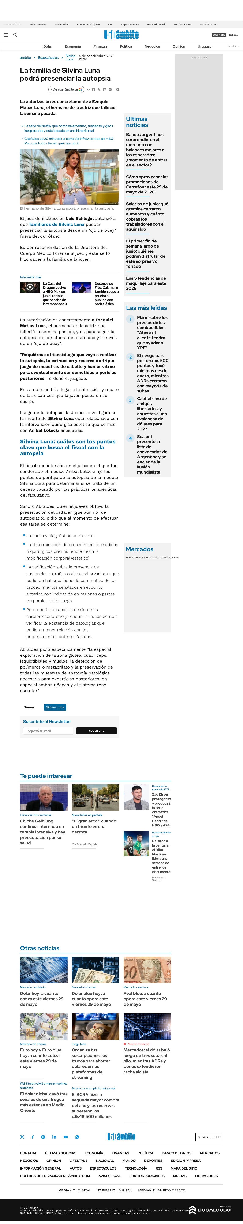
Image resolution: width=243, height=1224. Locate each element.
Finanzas (100, 46)
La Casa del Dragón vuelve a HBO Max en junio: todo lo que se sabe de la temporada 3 (55, 293)
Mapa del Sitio (184, 1168)
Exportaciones (130, 24)
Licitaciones (206, 1176)
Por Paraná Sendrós (158, 879)
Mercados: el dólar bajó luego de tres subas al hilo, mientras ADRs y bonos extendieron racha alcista (147, 1061)
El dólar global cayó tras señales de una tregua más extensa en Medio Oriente (44, 1102)
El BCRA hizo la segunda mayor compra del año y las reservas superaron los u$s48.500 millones (95, 1105)
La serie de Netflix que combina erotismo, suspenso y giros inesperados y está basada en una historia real (68, 128)
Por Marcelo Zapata (84, 844)
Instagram (43, 1137)
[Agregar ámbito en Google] (66, 89)
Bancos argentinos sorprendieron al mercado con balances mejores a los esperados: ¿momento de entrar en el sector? (146, 150)
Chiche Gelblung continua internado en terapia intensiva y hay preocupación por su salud (42, 832)
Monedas (132, 557)
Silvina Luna (70, 57)
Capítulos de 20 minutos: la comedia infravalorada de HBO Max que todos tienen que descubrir (68, 141)
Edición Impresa (186, 1161)
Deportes (153, 1161)
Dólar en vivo (38, 24)
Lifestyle (78, 1161)
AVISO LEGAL (109, 1176)
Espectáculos (48, 57)
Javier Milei (61, 24)
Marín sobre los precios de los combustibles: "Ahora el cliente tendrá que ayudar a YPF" (152, 333)
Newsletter (233, 46)
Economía (73, 46)
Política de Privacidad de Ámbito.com (55, 1176)
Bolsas (144, 557)
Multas (180, 1176)
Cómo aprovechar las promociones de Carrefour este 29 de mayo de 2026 (147, 184)
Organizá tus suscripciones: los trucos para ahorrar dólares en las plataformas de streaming (91, 1063)
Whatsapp (77, 1137)
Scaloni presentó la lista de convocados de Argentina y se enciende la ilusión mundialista (152, 454)
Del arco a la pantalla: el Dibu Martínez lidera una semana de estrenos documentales (163, 856)
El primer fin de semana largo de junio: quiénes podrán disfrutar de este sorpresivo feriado (145, 253)
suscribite (219, 35)
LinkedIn (54, 1137)
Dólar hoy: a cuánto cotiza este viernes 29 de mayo (42, 999)
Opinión (179, 46)
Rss (159, 1168)
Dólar (47, 46)
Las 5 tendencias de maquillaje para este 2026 (146, 283)
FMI (110, 24)
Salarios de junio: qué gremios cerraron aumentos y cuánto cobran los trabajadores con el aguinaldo (147, 216)
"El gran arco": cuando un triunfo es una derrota (94, 826)
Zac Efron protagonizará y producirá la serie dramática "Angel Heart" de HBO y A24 (163, 810)
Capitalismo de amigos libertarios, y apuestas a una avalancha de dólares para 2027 (152, 414)
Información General (40, 1168)
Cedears (173, 557)
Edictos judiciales (147, 1176)
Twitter (22, 1137)
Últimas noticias (60, 1153)
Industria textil (156, 24)
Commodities (158, 557)
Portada (28, 1153)
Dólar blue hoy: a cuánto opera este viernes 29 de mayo (91, 999)
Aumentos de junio (88, 24)
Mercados (210, 1153)
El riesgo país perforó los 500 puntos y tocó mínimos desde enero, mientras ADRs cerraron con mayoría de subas (153, 373)
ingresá (233, 35)
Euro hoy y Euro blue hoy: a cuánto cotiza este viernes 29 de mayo (40, 1058)
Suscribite (96, 730)
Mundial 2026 (208, 24)
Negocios (152, 46)
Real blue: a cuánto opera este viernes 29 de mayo (145, 999)
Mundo (129, 1161)
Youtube (66, 1137)
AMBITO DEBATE (161, 1190)
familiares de (56, 224)
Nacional (105, 1161)
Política (126, 46)
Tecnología (136, 1168)
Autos (76, 1168)
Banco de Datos (176, 1153)
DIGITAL (74, 1190)
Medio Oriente (182, 24)
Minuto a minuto (138, 1044)
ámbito (25, 57)
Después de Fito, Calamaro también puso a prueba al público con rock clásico (107, 293)
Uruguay (205, 46)
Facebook (33, 1137)
